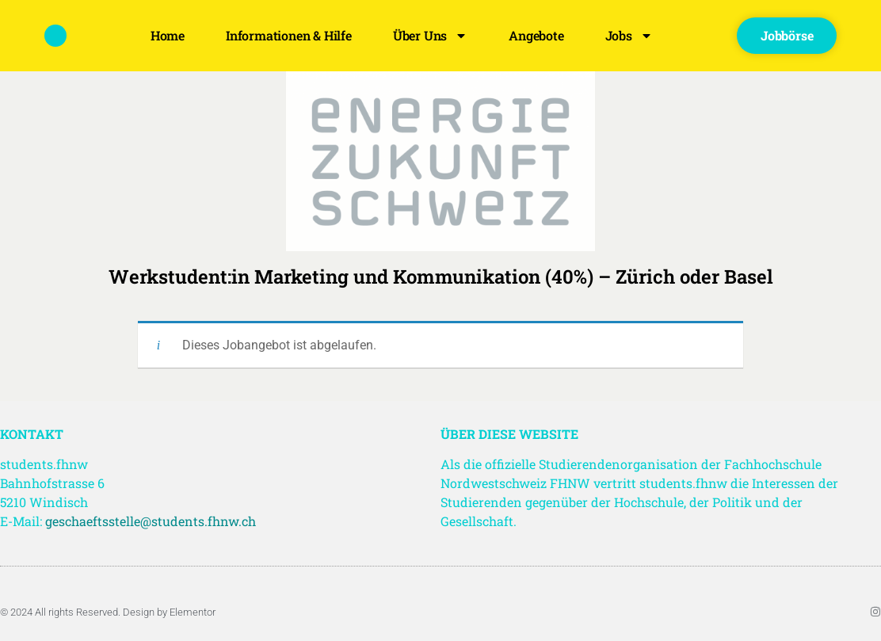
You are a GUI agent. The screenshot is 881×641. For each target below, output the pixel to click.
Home (168, 35)
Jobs (629, 35)
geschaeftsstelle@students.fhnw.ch (150, 521)
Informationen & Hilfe (289, 35)
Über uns (430, 35)
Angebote (536, 35)
